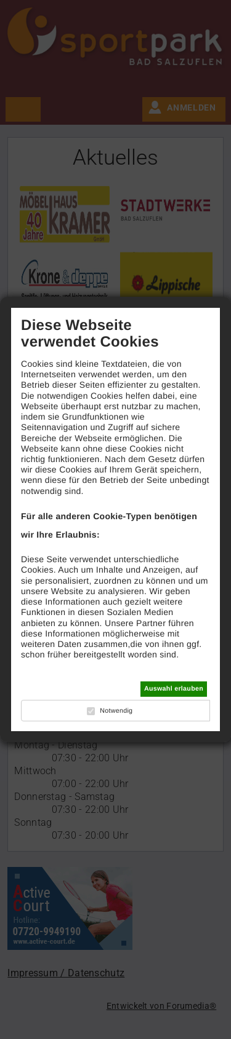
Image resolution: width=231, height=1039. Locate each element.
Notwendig (116, 711)
